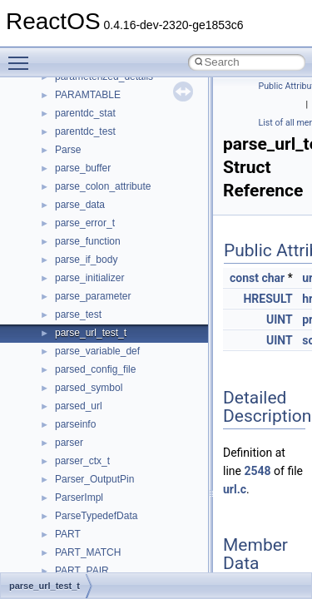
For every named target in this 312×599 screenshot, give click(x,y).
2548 (257, 471)
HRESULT (267, 298)
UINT (279, 319)
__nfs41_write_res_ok (103, 400)
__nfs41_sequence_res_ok (115, 107)
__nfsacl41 (79, 546)
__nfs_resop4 (85, 510)
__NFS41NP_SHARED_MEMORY (132, 455)
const (244, 278)
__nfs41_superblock (99, 217)
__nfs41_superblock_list (108, 235)
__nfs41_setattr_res (99, 180)
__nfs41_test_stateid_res (110, 272)
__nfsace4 (78, 528)
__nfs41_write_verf (97, 418)
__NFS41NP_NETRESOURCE (124, 437)
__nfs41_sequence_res (107, 89)
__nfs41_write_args (98, 363)
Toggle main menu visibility (22, 55)
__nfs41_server (89, 125)
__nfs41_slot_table (97, 199)
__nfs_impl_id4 (88, 492)
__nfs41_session (92, 144)
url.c (234, 489)
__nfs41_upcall (88, 290)
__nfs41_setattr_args (102, 162)
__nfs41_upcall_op (97, 308)
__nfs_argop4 (85, 473)
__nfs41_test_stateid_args (113, 254)
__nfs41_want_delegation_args (124, 327)
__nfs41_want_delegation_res (121, 345)
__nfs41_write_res (95, 382)
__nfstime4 (79, 565)
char (273, 278)
